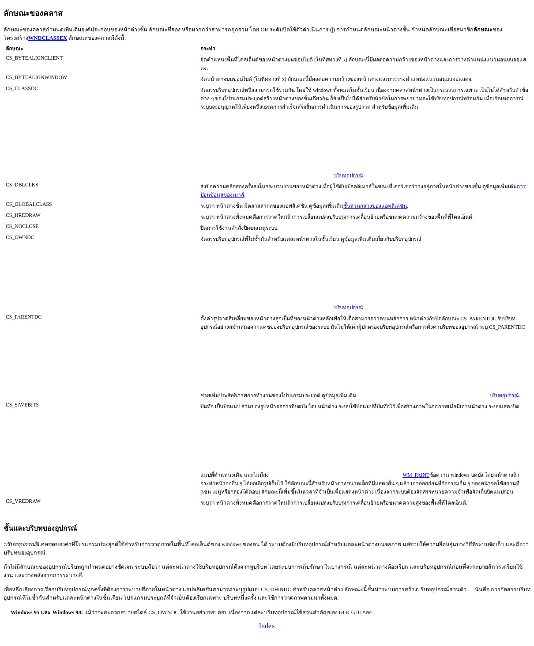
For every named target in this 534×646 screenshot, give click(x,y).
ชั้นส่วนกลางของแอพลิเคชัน (375, 206)
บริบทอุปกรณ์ (348, 176)
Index (267, 626)
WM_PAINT (415, 475)
